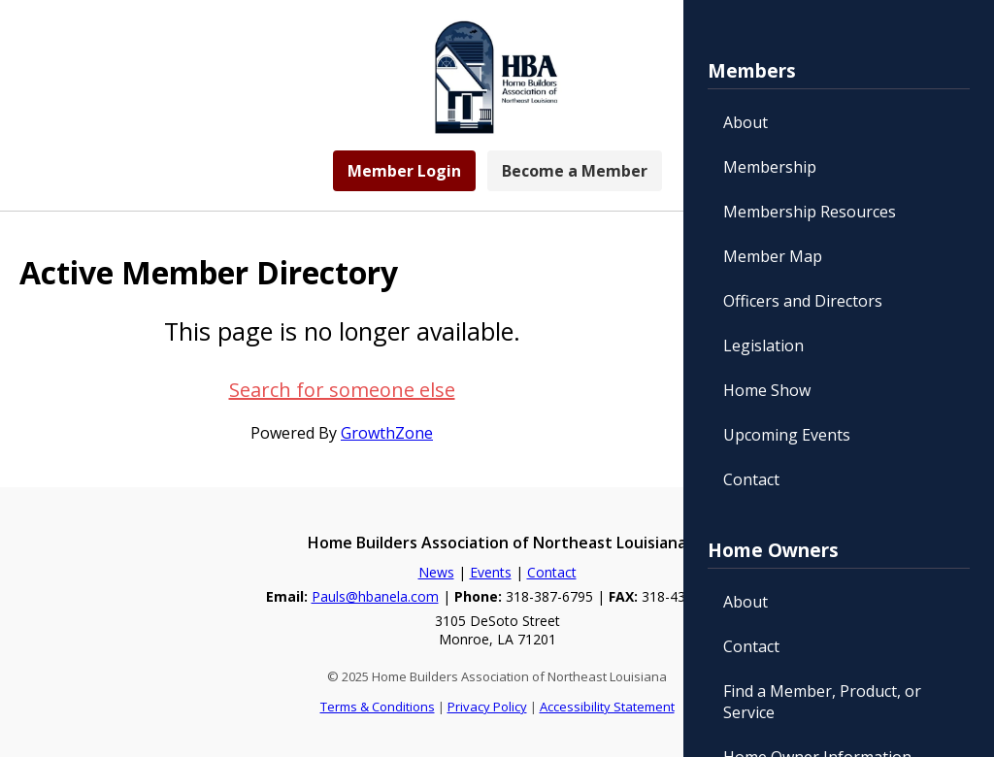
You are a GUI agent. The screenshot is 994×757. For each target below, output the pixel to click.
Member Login (404, 170)
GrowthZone (387, 433)
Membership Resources (809, 211)
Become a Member (574, 170)
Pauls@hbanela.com (375, 596)
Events (491, 572)
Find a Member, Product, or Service (822, 701)
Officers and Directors (802, 301)
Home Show (767, 390)
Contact (751, 479)
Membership (769, 167)
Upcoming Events (786, 434)
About (745, 122)
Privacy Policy (487, 706)
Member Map (772, 256)
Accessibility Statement (607, 706)
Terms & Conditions (377, 706)
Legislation (763, 345)
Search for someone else (342, 390)
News (436, 572)
